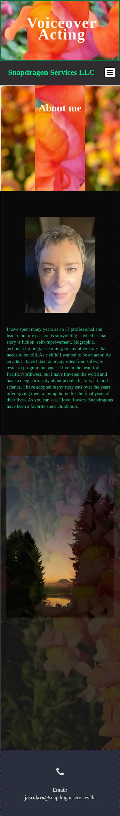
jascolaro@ (36, 797)
